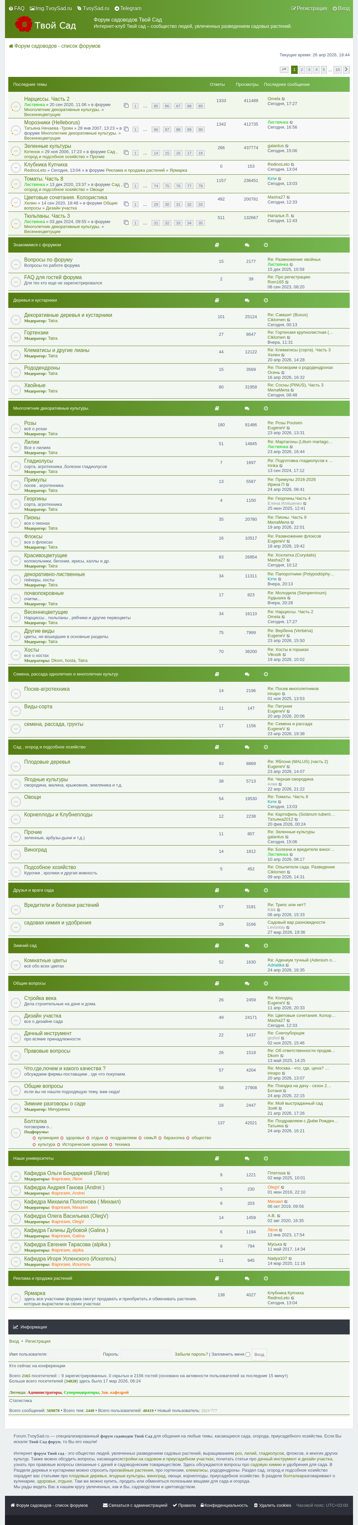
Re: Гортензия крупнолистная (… (300, 332)
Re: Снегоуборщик (286, 1032)
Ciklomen (276, 319)
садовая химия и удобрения (57, 922)
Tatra (53, 320)
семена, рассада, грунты (53, 724)
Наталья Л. (279, 215)
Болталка (35, 1121)
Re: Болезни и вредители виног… (301, 849)
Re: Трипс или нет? (287, 904)
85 (156, 106)
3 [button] (309, 69)
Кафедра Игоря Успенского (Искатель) (70, 1258)
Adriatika (276, 965)
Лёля (77, 1178)
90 (200, 129)
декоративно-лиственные (54, 574)
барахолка (171, 1137)
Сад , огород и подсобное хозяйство (71, 154)
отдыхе (65, 1481)
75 (167, 186)
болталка (292, 1475)
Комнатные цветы (45, 960)
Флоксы (33, 536)
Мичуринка (59, 1109)
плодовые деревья (88, 1475)
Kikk (272, 909)
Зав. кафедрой (115, 1392)
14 (156, 153)
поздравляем (121, 1137)
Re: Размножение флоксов (294, 536)
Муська (275, 1244)
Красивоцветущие (45, 555)
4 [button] (316, 69)
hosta (70, 660)
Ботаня (275, 1090)
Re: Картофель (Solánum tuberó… (301, 814)
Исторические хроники (82, 1144)
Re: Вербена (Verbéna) (290, 630)
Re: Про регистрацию (289, 276)
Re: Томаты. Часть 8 (288, 796)
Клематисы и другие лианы (56, 350)
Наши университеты (33, 1158)
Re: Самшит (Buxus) (288, 314)
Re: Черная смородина (290, 779)
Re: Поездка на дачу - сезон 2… (299, 1085)
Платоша (277, 1172)
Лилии (31, 442)
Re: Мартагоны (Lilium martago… (300, 441)
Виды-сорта (38, 706)
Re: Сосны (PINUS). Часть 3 (296, 384)
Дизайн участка (61, 207)
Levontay (276, 927)
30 (167, 204)
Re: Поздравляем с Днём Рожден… (303, 1120)
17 (189, 153)
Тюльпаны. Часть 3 (47, 216)
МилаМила (278, 389)
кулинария (45, 1137)
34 (189, 223)
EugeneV (276, 427)
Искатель (81, 1264)
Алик (272, 784)
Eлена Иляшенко (285, 503)
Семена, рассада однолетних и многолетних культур (65, 674)
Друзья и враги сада (33, 890)
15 (167, 153)
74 (156, 186)
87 (178, 106)
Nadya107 (277, 1258)
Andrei (78, 1193)
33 (200, 204)
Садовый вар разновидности (296, 922)
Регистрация (37, 1341)
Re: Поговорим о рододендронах (300, 367)
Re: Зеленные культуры (291, 831)
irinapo (274, 693)
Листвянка (34, 104)
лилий (250, 1453)
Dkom (57, 660)
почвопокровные (44, 593)
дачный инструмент (277, 1458)
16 (178, 153)
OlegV (274, 1187)
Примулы (35, 480)
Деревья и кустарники (35, 300)
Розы (30, 423)
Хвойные (34, 385)
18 (200, 153)
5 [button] (324, 69)
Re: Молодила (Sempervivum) (297, 592)
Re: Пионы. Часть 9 (287, 517)
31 (178, 204)
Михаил (80, 1207)
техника (119, 1144)
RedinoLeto (35, 170)
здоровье (72, 1137)
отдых (94, 1137)
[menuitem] (16, 8)
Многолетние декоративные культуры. (62, 109)
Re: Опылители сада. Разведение (301, 866)
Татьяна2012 (280, 819)
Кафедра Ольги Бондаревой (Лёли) (66, 1173)
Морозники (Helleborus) (52, 122)
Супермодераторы (81, 1392)
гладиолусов (271, 1453)
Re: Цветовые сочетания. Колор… (302, 1015)
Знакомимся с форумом (37, 244)
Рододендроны (42, 368)
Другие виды (39, 631)
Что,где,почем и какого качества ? (65, 1068)
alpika (77, 1250)
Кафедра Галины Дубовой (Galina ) (66, 1230)
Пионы (32, 517)
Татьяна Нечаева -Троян (48, 128)
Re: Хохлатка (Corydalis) (292, 555)
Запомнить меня (231, 1354)
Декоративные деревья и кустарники (68, 315)
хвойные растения (135, 1470)
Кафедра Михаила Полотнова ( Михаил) (72, 1201)
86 (167, 106)
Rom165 (276, 281)
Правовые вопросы (47, 1051)
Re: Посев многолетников (293, 688)
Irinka (273, 465)
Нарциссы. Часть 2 (47, 99)
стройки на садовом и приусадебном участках (168, 1458)
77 (189, 186)
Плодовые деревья (47, 762)
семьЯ (147, 1137)
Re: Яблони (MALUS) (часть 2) (298, 761)
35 (200, 223)
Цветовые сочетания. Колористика (65, 197)
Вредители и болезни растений (61, 905)
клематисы (197, 1470)
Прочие (97, 156)
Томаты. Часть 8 (43, 179)
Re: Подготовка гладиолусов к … (300, 460)
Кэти (272, 178)
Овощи (97, 189)
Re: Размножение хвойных (294, 259)
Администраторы (44, 1392)
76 (178, 186)
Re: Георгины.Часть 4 (289, 498)
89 (200, 106)
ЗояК (273, 1108)
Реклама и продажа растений (135, 170)
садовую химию (266, 1464)
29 (156, 204)
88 (189, 106)
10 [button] (337, 69)
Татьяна (275, 1125)
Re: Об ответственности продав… (301, 1050)
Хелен (30, 203)
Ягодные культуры (46, 779)
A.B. (272, 1215)
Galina (78, 1235)
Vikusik (274, 654)
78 (200, 186)
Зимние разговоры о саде (55, 1103)
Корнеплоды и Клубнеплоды (58, 814)
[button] (284, 70)
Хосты (31, 650)
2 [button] (302, 69)
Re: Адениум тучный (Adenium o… (302, 960)
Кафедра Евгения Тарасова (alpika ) (67, 1244)
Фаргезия (60, 1178)
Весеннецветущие (42, 114)
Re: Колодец (280, 997)
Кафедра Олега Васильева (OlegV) (66, 1216)
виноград (156, 1475)
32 (189, 204)
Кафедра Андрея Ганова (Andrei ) (64, 1187)
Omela (274, 98)
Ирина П (276, 484)
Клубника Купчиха (46, 164)
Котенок (32, 151)
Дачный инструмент (48, 1033)
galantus (276, 145)
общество (198, 1137)
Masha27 (276, 197)
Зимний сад (25, 945)
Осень (274, 372)
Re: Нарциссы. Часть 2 (290, 611)
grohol (274, 1037)
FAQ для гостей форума (53, 277)
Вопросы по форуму (48, 260)
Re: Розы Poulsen (285, 422)
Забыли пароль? (191, 1354)
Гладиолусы (38, 461)
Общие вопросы (29, 983)
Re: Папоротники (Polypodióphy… (301, 573)
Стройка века (40, 998)
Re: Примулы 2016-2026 (292, 479)
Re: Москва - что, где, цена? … (298, 1068)
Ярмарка (178, 170)
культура (43, 1144)
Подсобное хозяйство (50, 867)
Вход (14, 1341)
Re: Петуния (280, 706)
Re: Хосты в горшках (288, 649)
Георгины (35, 498)
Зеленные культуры (47, 146)
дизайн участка (317, 1458)
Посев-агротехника (47, 689)
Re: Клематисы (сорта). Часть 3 (299, 349)
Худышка (277, 597)
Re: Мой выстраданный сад (295, 1103)
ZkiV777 (209, 1410)
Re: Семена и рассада (290, 723)
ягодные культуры (127, 1475)
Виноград (35, 849)
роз (238, 1453)
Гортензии (36, 332)
